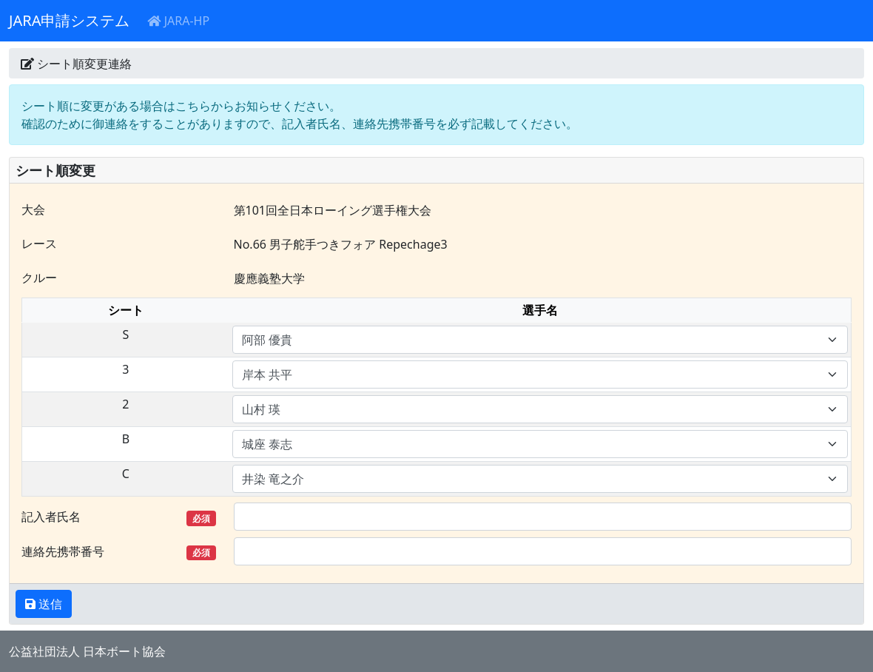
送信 (49, 604)
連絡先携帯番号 (118, 551)
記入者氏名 (118, 516)
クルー (39, 277)
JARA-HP (178, 21)
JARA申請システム (69, 20)
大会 (33, 209)
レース (39, 243)
